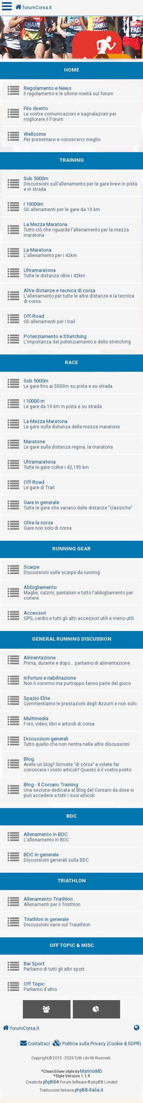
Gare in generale (41, 502)
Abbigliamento (40, 587)
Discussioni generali (46, 739)
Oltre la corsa (38, 522)
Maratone (34, 441)
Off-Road (34, 316)
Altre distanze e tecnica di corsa (59, 290)
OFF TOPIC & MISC (72, 945)
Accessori (35, 613)
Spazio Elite (37, 698)
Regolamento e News (47, 88)
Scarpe (31, 567)
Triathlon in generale (46, 919)
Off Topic (34, 984)
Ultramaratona (40, 270)
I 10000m (33, 204)
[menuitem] (97, 1043)
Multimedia (36, 718)
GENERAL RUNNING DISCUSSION (71, 639)
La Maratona (37, 250)
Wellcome (35, 134)
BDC (71, 816)
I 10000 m (34, 401)
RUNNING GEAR (71, 549)
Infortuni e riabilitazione (50, 678)
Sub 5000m (36, 178)
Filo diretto (36, 108)
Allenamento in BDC (46, 834)
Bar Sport (34, 963)
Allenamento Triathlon (48, 899)
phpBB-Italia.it (89, 1090)
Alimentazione (40, 657)
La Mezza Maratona (45, 224)
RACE (71, 362)
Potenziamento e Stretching (55, 336)
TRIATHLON (72, 880)
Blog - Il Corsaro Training (51, 784)
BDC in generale (41, 854)
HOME (71, 70)
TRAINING (71, 160)
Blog (29, 759)
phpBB (49, 1082)
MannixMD (91, 1071)
